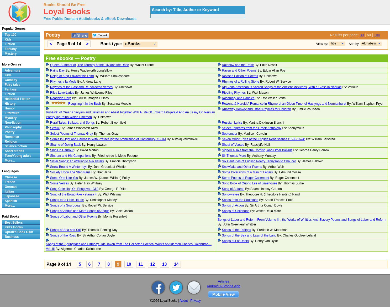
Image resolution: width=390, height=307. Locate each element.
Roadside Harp (60, 98)
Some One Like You (64, 178)
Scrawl (55, 128)
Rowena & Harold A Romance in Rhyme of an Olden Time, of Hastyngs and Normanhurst (284, 103)
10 (129, 264)
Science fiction (16, 146)
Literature (12, 113)
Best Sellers (14, 222)
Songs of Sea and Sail (65, 230)
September (230, 133)
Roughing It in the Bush (84, 103)
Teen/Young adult (18, 156)
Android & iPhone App (223, 286)
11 (140, 264)
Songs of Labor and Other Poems (73, 216)
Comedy (11, 80)
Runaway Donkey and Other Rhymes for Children (256, 109)
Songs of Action (233, 205)
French (10, 182)
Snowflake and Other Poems (242, 167)
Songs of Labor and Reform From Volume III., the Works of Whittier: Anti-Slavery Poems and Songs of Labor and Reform (302, 220)
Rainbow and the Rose (238, 65)
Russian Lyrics (232, 122)
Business (12, 237)
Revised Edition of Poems (240, 76)
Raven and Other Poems (239, 70)
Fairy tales (12, 85)
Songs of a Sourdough (65, 205)
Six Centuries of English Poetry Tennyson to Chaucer (259, 161)
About (184, 301)
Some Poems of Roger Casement (245, 178)
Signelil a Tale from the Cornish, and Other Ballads (257, 150)
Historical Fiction (17, 99)
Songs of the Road (63, 235)
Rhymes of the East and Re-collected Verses (81, 87)
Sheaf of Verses (233, 145)
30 (362, 35)
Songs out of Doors (235, 241)
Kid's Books (14, 227)
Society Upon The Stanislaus (70, 172)
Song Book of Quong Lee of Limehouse (249, 183)
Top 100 (10, 35)
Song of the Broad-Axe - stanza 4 (73, 194)
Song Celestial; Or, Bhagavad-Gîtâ (74, 189)
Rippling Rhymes (234, 92)
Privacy (195, 301)
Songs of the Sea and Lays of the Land (249, 235)
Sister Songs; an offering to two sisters (77, 161)
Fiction (10, 44)
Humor (10, 108)
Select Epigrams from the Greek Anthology (252, 128)
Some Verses (59, 183)
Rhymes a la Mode (63, 81)
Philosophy (13, 127)
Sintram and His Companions (70, 156)
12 (152, 264)
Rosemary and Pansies (238, 98)
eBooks (132, 44)
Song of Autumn (233, 189)
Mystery (11, 54)
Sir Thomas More (234, 156)
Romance (12, 137)
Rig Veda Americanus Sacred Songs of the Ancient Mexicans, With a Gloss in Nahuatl (282, 87)
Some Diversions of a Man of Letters (247, 172)
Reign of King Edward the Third (72, 76)
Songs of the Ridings (236, 230)
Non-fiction (13, 122)
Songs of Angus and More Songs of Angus (79, 211)
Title (333, 43)
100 (377, 35)
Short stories (14, 151)
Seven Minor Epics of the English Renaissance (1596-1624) (263, 139)
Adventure (12, 70)
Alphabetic (369, 43)
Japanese (12, 196)
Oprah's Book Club (19, 232)
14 (176, 264)
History (10, 103)
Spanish (11, 201)
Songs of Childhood (236, 211)
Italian (9, 191)
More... (10, 160)
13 (164, 264)
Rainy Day (57, 70)
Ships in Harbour (61, 150)
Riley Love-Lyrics (62, 92)
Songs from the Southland (240, 200)
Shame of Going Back (65, 145)
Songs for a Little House (67, 200)
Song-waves (230, 194)
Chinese (11, 177)
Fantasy (11, 49)
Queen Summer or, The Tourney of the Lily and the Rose (89, 65)
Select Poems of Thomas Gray (71, 133)
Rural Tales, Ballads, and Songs (72, 122)
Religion (11, 141)
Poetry (9, 132)
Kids (8, 39)
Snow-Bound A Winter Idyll (68, 167)
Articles (223, 281)
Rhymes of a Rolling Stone (240, 81)
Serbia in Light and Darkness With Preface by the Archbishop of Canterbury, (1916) (108, 139)
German (11, 187)
